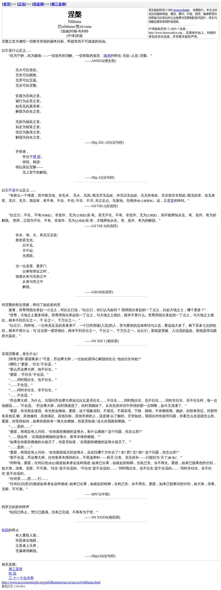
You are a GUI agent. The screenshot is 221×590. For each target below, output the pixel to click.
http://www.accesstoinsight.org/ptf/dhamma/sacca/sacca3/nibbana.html (51, 582)
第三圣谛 (58, 4)
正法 (21, 4)
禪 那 (37, 157)
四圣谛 (38, 4)
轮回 (5, 530)
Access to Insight (181, 10)
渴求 (106, 55)
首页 (6, 4)
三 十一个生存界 (21, 578)
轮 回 (12, 573)
